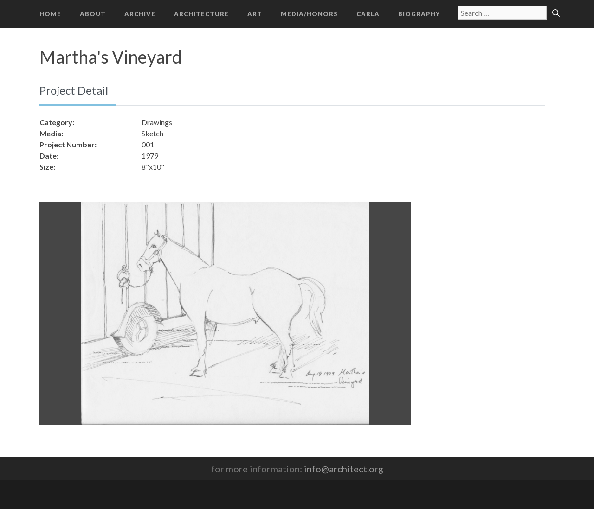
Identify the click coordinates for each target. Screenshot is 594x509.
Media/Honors (309, 14)
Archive (139, 14)
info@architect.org (343, 468)
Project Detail (73, 90)
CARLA (368, 14)
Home (50, 14)
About (93, 14)
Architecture (201, 14)
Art (254, 14)
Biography (419, 14)
